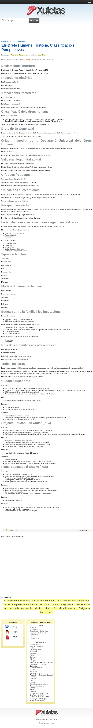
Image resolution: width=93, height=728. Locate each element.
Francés (33, 677)
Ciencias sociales (36, 668)
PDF (11, 637)
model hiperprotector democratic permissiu (26, 604)
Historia (32, 648)
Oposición (33, 636)
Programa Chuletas (17, 55)
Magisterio (21, 41)
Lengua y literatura (36, 646)
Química (33, 657)
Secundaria (34, 629)
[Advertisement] (46, 31)
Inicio (3, 41)
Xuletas (38, 719)
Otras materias (35, 644)
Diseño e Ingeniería (36, 695)
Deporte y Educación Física (39, 693)
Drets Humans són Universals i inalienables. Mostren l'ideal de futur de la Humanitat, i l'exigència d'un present (46, 608)
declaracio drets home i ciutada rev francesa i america (60, 600)
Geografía (33, 661)
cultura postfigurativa (62, 604)
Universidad (34, 635)
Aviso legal (53, 719)
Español (33, 679)
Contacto (45, 719)
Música (32, 689)
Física (32, 655)
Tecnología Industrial (37, 686)
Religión (33, 691)
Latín (32, 680)
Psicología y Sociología (38, 699)
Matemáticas (34, 651)
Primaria (33, 627)
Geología (33, 688)
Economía (33, 666)
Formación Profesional (38, 633)
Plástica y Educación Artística (40, 697)
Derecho (33, 670)
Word (11, 627)
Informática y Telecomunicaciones (41, 662)
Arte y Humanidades (37, 700)
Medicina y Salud (36, 673)
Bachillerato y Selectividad (39, 631)
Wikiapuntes (45, 723)
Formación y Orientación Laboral (41, 675)
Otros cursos (34, 638)
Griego (32, 682)
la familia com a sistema (17, 600)
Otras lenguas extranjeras (39, 684)
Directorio (11, 41)
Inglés (32, 659)
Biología (33, 653)
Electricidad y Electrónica (38, 664)
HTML (11, 632)
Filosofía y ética (35, 650)
